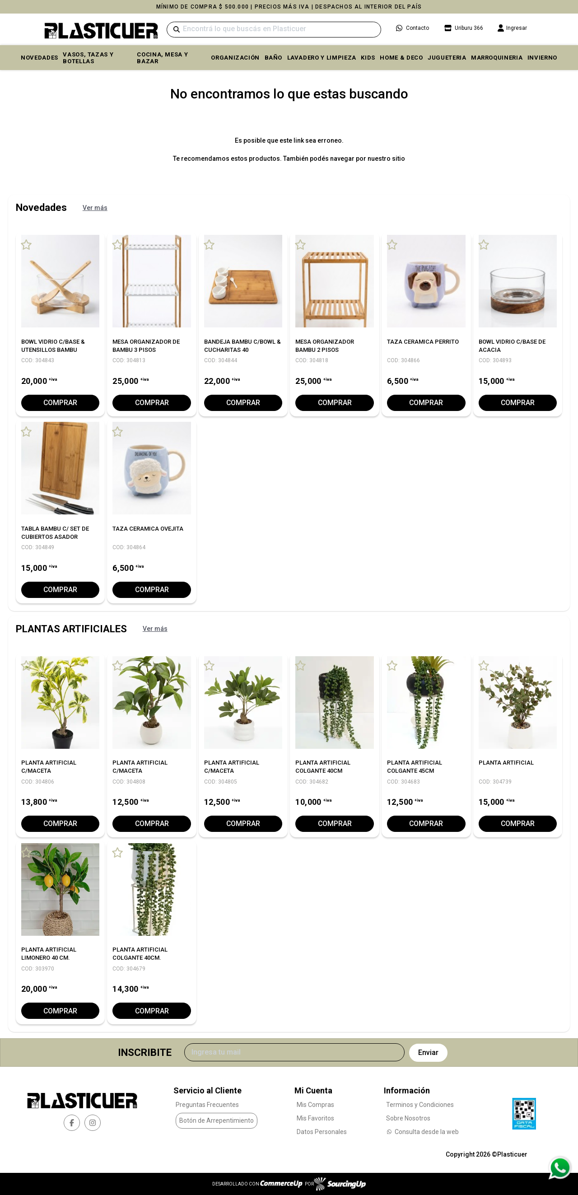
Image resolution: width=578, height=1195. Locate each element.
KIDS (368, 57)
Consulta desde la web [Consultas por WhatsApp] (422, 1131)
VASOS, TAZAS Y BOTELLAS (88, 58)
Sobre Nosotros (408, 1117)
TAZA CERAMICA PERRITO (423, 341)
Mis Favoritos (315, 1117)
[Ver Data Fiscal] (524, 1111)
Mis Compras (315, 1104)
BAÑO (274, 57)
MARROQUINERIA (497, 57)
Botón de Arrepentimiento (216, 1120)
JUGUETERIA (447, 57)
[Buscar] (274, 29)
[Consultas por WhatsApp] (560, 1167)
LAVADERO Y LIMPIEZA (321, 57)
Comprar (60, 402)
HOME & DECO (401, 57)
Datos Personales (322, 1131)
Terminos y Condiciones (420, 1104)
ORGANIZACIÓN (235, 57)
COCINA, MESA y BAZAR (162, 58)
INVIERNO (542, 57)
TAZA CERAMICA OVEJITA (147, 528)
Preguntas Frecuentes (207, 1104)
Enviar (428, 1052)
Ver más (95, 207)
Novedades (39, 57)
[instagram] (92, 1123)
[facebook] (72, 1123)
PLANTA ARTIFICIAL (506, 762)
